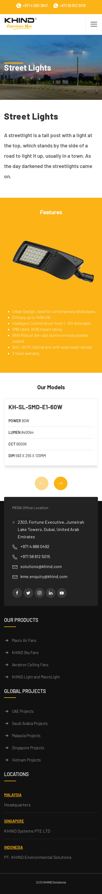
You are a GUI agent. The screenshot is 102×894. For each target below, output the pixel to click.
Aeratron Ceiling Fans (30, 664)
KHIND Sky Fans (25, 652)
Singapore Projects (28, 747)
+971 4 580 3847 (32, 5)
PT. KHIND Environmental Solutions (38, 857)
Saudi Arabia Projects (30, 723)
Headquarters (17, 804)
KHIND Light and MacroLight (36, 677)
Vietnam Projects (26, 760)
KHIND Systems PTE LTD (27, 830)
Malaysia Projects (26, 735)
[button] (60, 483)
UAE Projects (23, 711)
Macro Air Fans (24, 640)
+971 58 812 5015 (69, 5)
